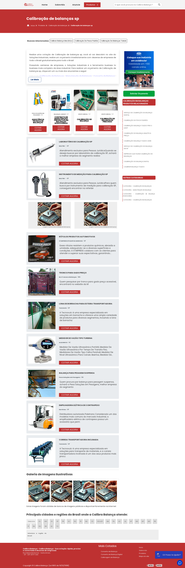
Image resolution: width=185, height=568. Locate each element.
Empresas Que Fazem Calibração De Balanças (138, 155)
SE (51, 526)
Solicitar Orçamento (139, 94)
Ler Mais (35, 79)
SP (57, 521)
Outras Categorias (133, 177)
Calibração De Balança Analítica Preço (137, 134)
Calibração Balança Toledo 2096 (137, 141)
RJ (40, 521)
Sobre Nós (60, 4)
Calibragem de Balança (110, 557)
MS (149, 521)
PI (28, 526)
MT (143, 521)
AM (108, 521)
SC (69, 521)
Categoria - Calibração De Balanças (137, 186)
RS (75, 521)
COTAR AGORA (38, 129)
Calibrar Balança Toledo (134, 167)
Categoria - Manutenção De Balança (137, 190)
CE (92, 521)
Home (44, 4)
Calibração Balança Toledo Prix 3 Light (138, 126)
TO (57, 526)
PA (113, 521)
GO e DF (100, 521)
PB (155, 521)
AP (131, 521)
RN (34, 526)
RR (46, 526)
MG (46, 521)
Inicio (141, 547)
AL (125, 521)
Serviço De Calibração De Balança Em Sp (138, 147)
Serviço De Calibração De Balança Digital (138, 114)
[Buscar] (159, 5)
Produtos (92, 4)
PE (80, 521)
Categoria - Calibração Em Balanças (137, 200)
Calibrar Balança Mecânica (61, 41)
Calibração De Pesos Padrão (86, 41)
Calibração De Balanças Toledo (113, 41)
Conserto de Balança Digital (111, 554)
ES (52, 521)
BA (86, 521)
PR (63, 521)
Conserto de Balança (104, 76)
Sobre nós (143, 550)
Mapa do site (144, 556)
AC (119, 521)
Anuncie (76, 4)
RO (40, 526)
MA (137, 521)
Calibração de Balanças (52, 76)
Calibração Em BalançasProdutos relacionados (135, 102)
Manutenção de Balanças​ (79, 76)
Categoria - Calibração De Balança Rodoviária (139, 195)
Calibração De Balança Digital (136, 161)
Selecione (31, 521)
